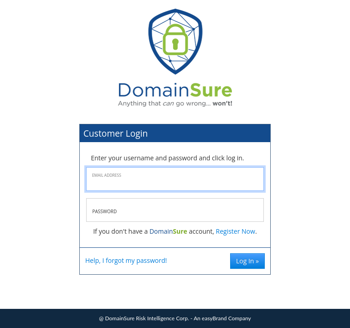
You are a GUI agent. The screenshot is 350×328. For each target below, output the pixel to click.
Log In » (247, 260)
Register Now (235, 231)
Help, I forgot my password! (126, 260)
